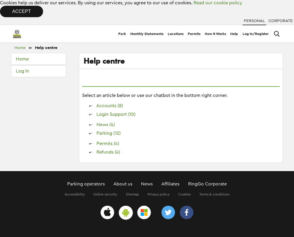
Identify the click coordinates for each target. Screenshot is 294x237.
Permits (194, 34)
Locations (175, 34)
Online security (105, 194)
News (147, 184)
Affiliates (170, 184)
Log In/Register (256, 34)
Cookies (184, 194)
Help (234, 34)
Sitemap (132, 194)
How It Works (215, 34)
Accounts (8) (109, 105)
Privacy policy (158, 194)
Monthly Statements (146, 34)
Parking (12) (108, 133)
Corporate (280, 21)
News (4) (105, 124)
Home (20, 48)
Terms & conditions (214, 194)
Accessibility (75, 194)
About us (122, 184)
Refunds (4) (108, 152)
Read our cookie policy (218, 3)
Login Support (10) (116, 114)
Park (122, 34)
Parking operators (86, 184)
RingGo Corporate (207, 184)
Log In (22, 71)
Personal (254, 21)
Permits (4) (107, 143)
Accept (21, 11)
